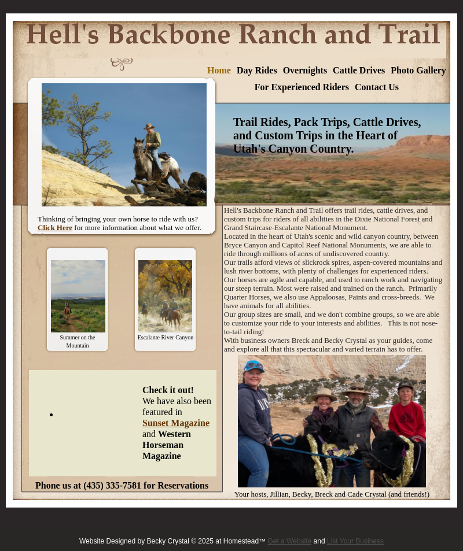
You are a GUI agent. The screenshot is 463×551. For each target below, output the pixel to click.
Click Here (55, 227)
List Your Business (355, 541)
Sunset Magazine (176, 423)
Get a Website (289, 541)
